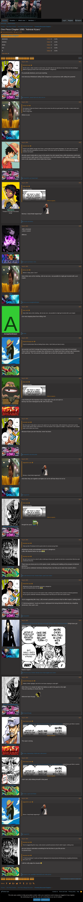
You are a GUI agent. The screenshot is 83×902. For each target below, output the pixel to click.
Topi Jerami (10, 647)
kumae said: (26, 105)
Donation (12, 20)
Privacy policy (72, 891)
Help (78, 891)
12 (19, 58)
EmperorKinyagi (11, 785)
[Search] (78, 20)
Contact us (55, 891)
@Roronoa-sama (62, 623)
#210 (80, 418)
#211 (80, 459)
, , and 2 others (40, 672)
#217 (80, 717)
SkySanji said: (26, 543)
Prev (3, 58)
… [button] (9, 58)
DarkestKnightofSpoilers (10, 526)
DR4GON (10, 253)
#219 (80, 798)
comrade (10, 169)
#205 (80, 226)
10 (14, 58)
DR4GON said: (26, 65)
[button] (16, 20)
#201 (80, 61)
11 (16, 58)
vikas (10, 129)
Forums (4, 20)
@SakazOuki (33, 623)
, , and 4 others (38, 575)
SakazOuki (10, 567)
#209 (80, 378)
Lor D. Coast (11, 365)
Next (31, 58)
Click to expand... (51, 200)
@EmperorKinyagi (43, 623)
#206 (80, 266)
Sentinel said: (26, 146)
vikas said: (25, 186)
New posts (3, 23)
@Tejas (51, 623)
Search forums (11, 23)
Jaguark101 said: (27, 462)
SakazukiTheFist (10, 745)
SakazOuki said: (27, 583)
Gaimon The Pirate (10, 405)
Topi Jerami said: (27, 721)
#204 (80, 182)
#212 (80, 499)
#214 (80, 580)
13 (22, 58)
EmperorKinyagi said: (28, 341)
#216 (80, 677)
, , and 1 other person (35, 753)
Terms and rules (63, 891)
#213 (80, 539)
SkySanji (10, 89)
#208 (80, 338)
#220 (80, 838)
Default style (5, 891)
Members (31, 20)
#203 (80, 142)
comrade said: (26, 422)
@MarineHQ (25, 623)
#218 (80, 758)
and (31, 178)
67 (27, 58)
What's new (21, 20)
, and (34, 97)
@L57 (55, 623)
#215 (80, 620)
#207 (80, 306)
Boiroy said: (26, 270)
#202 (80, 102)
